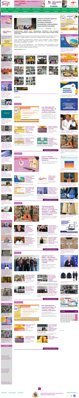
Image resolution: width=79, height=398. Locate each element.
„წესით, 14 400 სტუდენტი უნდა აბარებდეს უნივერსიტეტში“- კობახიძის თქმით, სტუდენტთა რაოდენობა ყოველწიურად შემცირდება (6, 231)
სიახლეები (11, 9)
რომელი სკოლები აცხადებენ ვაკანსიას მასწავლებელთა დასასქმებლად (6, 37)
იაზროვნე (46, 11)
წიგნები (64, 11)
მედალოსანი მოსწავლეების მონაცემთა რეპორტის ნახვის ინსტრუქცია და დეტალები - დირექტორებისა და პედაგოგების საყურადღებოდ (69, 234)
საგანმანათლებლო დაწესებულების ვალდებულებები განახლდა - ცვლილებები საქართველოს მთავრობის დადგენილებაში (6, 174)
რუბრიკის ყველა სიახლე (50, 150)
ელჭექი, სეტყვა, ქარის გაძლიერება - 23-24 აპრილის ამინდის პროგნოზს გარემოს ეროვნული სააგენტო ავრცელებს (6, 121)
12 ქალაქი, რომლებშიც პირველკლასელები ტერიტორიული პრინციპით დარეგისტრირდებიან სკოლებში (68, 169)
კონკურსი (73, 11)
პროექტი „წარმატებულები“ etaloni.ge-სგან (67, 63)
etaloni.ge (62, 330)
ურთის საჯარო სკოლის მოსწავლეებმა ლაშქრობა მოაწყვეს (5, 314)
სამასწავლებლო (26, 9)
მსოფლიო (64, 9)
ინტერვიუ (25, 11)
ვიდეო (24, 49)
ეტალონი (5, 11)
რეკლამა (20, 392)
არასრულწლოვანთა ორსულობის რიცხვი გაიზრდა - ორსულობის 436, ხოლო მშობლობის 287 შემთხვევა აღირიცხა (6, 64)
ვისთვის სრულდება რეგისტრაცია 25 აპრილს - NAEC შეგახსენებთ (5, 107)
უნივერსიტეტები (36, 9)
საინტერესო (36, 11)
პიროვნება (15, 11)
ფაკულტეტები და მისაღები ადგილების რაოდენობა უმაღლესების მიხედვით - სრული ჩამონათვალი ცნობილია (5, 259)
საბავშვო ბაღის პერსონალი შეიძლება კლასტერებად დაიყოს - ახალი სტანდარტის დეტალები (67, 78)
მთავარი (4, 9)
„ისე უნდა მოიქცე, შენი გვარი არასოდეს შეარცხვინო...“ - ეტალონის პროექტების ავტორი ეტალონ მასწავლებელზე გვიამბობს (68, 131)
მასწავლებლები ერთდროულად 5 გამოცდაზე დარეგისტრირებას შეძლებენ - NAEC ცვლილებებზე (68, 216)
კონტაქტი (3, 392)
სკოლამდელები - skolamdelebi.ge (51, 9)
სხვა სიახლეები (73, 9)
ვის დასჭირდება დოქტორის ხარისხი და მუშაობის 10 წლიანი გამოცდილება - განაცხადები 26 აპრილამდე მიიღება (6, 160)
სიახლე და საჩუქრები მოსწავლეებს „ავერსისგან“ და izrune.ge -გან (6, 26)
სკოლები (17, 9)
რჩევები (56, 11)
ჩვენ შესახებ (12, 392)
